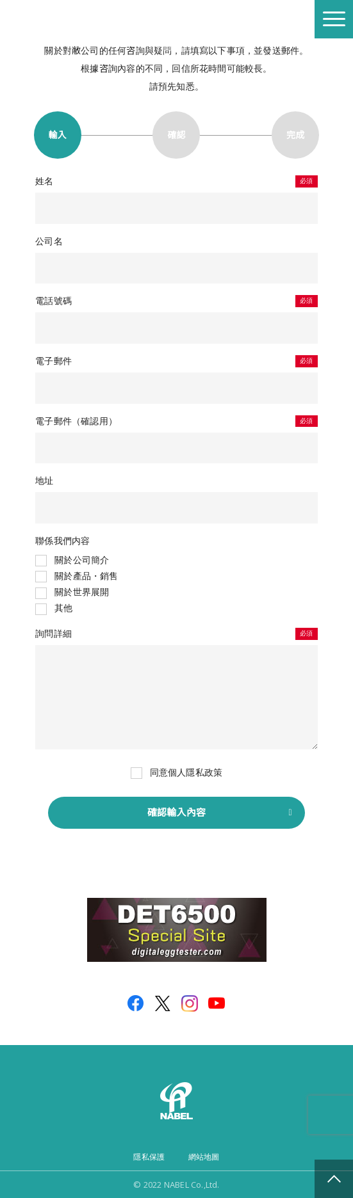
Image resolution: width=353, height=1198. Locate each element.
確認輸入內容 (176, 812)
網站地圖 (204, 1157)
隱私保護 (149, 1157)
